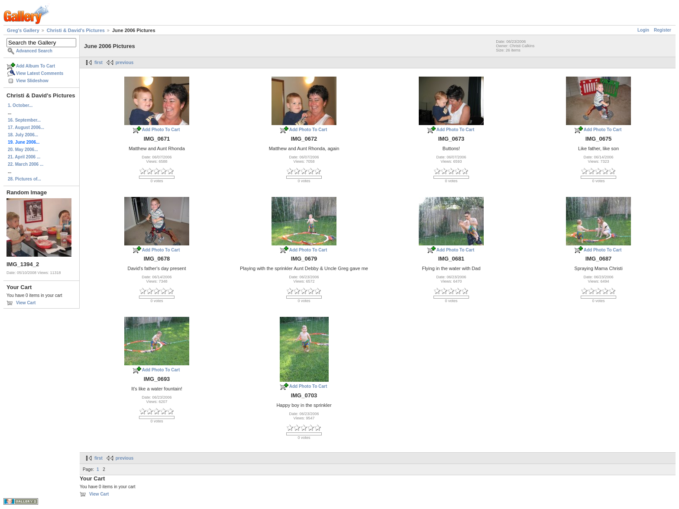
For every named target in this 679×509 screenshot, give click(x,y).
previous (125, 62)
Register (662, 30)
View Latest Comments (39, 73)
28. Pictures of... (24, 179)
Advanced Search (34, 50)
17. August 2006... (26, 127)
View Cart (26, 302)
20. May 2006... (23, 149)
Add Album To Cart (35, 66)
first (98, 62)
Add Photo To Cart (161, 129)
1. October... (20, 105)
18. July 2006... (23, 134)
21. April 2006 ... (24, 157)
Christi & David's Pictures (76, 30)
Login (643, 30)
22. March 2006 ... (25, 164)
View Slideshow (32, 80)
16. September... (24, 120)
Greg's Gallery (23, 30)
